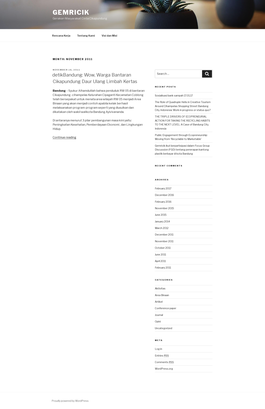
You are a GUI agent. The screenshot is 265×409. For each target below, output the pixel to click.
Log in (158, 348)
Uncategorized (163, 328)
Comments (164, 362)
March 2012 (161, 227)
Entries (162, 355)
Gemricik (71, 12)
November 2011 (164, 241)
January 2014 (162, 221)
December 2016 (164, 194)
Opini (158, 321)
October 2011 (163, 247)
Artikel (159, 301)
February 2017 (163, 188)
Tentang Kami (86, 35)
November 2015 (164, 208)
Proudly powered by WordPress (70, 400)
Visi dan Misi (109, 35)
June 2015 (161, 214)
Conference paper (165, 308)
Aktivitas (160, 288)
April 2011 (160, 261)
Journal (159, 314)
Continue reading (64, 137)
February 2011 (163, 267)
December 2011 (164, 234)
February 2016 (163, 201)
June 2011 (160, 254)
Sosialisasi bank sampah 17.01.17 (174, 95)
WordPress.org (164, 368)
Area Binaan (162, 295)
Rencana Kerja (61, 35)
